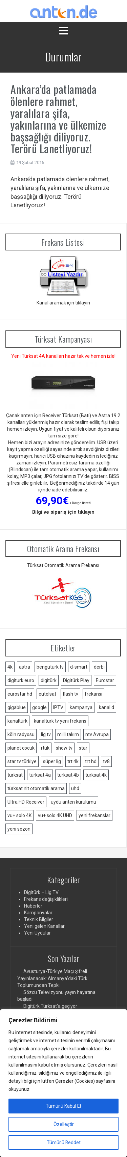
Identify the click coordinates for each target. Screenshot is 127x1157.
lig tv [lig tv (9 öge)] (46, 734)
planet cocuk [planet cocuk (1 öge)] (21, 748)
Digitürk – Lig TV (41, 892)
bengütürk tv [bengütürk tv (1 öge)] (50, 667)
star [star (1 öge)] (83, 748)
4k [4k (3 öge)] (10, 667)
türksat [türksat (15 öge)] (15, 775)
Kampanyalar (38, 912)
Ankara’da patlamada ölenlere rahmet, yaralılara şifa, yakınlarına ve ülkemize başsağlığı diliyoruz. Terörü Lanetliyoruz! (58, 118)
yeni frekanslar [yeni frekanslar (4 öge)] (94, 815)
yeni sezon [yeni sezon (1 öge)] (18, 829)
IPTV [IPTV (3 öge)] (58, 707)
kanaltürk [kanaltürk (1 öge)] (17, 721)
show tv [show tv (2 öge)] (64, 748)
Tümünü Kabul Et (63, 1106)
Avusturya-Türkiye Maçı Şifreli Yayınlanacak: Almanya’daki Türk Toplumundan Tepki (52, 978)
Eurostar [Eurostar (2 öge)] (105, 680)
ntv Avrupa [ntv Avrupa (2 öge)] (97, 734)
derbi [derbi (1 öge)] (99, 667)
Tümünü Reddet (63, 1142)
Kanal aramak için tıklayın (63, 302)
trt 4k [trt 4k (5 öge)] (73, 761)
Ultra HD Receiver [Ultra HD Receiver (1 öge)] (25, 802)
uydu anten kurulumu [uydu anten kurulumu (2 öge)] (73, 802)
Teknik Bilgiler (38, 919)
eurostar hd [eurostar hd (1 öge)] (19, 694)
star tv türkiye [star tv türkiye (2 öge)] (22, 761)
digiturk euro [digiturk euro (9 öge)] (20, 680)
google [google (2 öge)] (39, 707)
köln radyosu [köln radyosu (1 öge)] (21, 734)
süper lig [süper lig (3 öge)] (52, 761)
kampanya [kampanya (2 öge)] (81, 707)
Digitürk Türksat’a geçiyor (50, 1006)
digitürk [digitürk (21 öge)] (49, 680)
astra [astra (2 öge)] (24, 667)
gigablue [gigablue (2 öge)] (16, 707)
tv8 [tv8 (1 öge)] (106, 761)
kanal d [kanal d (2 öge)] (106, 707)
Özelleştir (64, 1124)
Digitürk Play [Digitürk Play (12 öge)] (76, 680)
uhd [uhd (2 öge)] (75, 788)
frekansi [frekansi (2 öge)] (93, 694)
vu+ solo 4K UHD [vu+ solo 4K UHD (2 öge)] (55, 815)
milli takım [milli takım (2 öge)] (68, 734)
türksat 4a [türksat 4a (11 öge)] (40, 775)
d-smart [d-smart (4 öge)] (78, 667)
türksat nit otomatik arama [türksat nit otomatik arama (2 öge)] (36, 788)
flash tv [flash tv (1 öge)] (70, 694)
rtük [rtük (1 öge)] (45, 748)
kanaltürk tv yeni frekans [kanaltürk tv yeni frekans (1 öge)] (60, 721)
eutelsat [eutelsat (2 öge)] (47, 694)
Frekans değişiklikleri (46, 899)
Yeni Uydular (37, 933)
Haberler (33, 906)
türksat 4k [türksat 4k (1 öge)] (96, 775)
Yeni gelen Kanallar (44, 926)
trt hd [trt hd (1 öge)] (91, 761)
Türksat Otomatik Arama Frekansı (63, 565)
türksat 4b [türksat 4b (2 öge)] (68, 775)
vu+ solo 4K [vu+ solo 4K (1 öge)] (19, 815)
